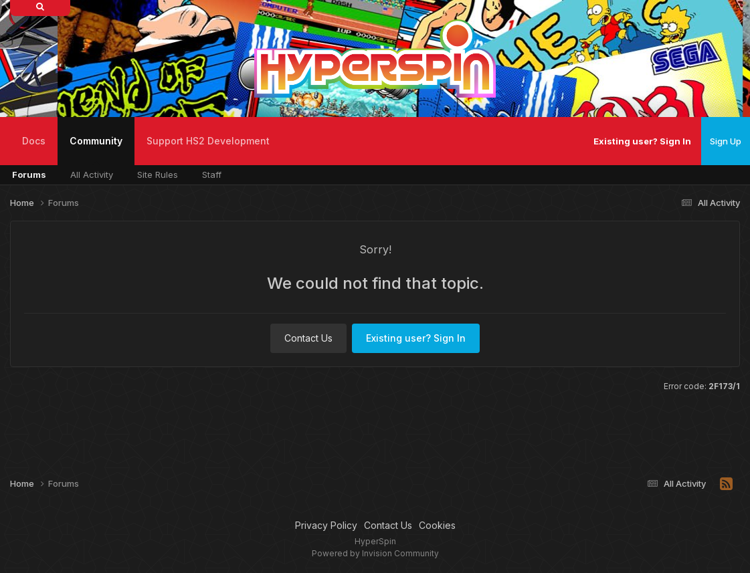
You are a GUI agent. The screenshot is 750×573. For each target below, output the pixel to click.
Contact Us (308, 338)
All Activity (91, 174)
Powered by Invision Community (375, 553)
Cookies (437, 525)
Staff (211, 174)
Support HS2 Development (208, 140)
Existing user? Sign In (642, 141)
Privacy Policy (326, 525)
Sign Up (725, 141)
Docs (33, 140)
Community (96, 150)
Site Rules (157, 174)
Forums (29, 174)
